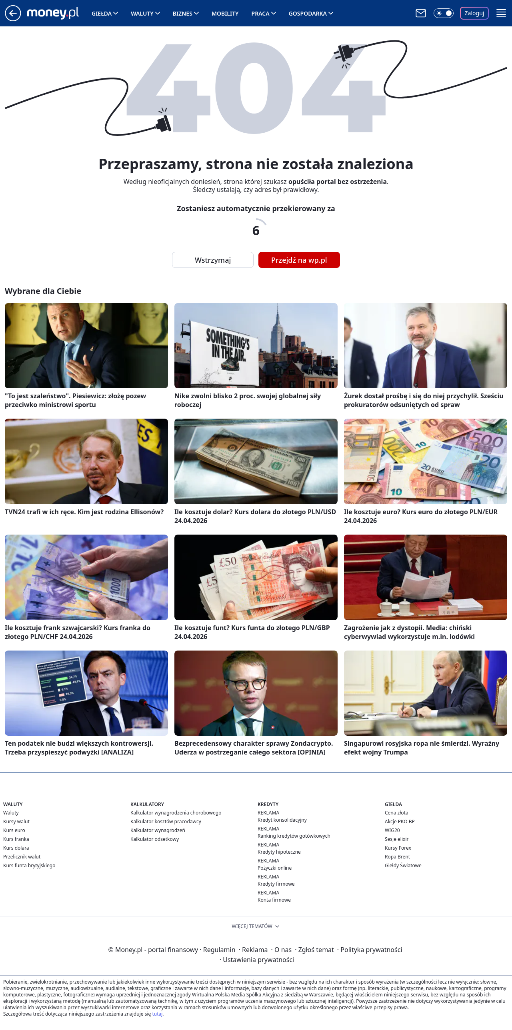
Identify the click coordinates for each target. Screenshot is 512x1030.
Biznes (182, 13)
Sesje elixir (396, 839)
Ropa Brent (397, 856)
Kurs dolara (16, 847)
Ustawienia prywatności (257, 959)
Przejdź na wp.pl (299, 260)
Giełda (102, 13)
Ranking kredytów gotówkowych (294, 835)
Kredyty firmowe (276, 883)
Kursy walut (16, 821)
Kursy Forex (398, 847)
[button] (501, 13)
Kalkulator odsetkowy (154, 839)
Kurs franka (16, 839)
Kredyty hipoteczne (279, 851)
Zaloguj (474, 13)
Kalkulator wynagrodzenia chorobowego (175, 812)
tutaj (157, 1013)
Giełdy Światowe (403, 865)
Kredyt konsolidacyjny (282, 819)
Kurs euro (14, 830)
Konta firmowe (274, 899)
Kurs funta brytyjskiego (29, 865)
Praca (261, 13)
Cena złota (396, 812)
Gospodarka (308, 13)
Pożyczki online (275, 867)
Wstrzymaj (213, 260)
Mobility (225, 13)
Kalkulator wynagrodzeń (157, 830)
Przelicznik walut (21, 856)
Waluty (142, 13)
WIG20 (392, 830)
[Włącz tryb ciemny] (444, 13)
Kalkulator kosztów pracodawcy (165, 821)
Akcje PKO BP (400, 821)
